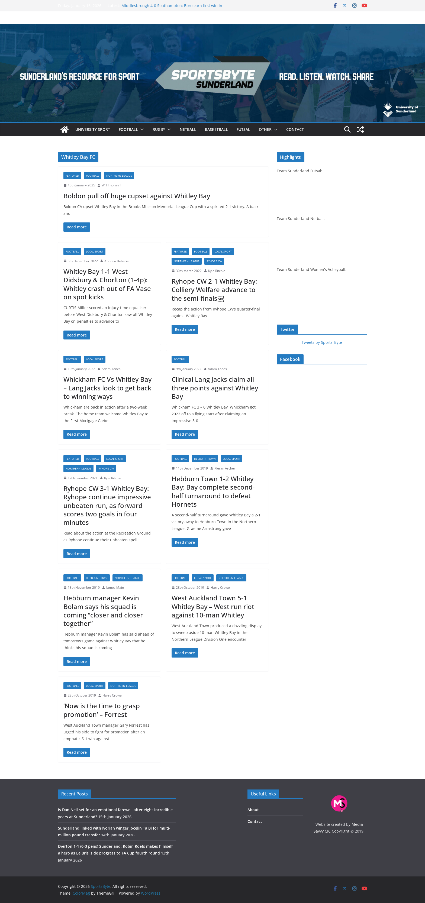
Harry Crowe (220, 587)
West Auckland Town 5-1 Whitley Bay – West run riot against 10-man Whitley (213, 606)
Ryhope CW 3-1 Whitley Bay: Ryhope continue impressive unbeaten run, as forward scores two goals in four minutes (107, 505)
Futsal (243, 129)
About (253, 809)
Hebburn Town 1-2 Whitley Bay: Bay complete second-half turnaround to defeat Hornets (213, 491)
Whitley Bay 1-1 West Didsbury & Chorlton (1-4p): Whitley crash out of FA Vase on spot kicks (107, 284)
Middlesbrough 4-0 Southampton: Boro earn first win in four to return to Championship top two (171, 8)
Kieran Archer (224, 468)
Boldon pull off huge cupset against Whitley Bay (136, 195)
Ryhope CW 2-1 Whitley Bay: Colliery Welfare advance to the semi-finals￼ (214, 289)
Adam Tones (111, 369)
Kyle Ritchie (216, 270)
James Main (115, 587)
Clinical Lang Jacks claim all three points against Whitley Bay (215, 387)
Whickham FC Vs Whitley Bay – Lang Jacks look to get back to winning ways (107, 387)
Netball (188, 129)
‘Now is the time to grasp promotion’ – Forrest (101, 709)
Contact (295, 129)
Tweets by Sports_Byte (322, 342)
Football (128, 129)
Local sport (94, 251)
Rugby (159, 129)
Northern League (119, 175)
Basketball (216, 129)
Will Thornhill (111, 185)
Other (265, 129)
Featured (72, 175)
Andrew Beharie (116, 261)
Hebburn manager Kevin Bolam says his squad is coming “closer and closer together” (103, 610)
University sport (92, 129)
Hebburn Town (205, 459)
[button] (141, 129)
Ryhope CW (214, 261)
